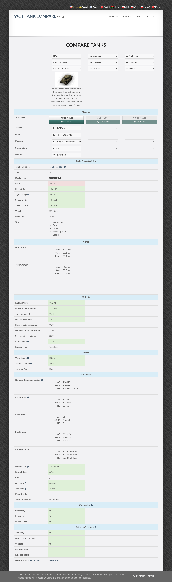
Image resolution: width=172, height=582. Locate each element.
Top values (66, 122)
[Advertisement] (86, 29)
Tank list (127, 16)
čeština (135, 7)
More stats (54, 560)
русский (145, 7)
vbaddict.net (34, 560)
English (74, 7)
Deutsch (83, 7)
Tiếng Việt (157, 7)
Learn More (138, 576)
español (105, 7)
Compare (113, 16)
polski (125, 7)
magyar (115, 7)
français (94, 7)
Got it (151, 576)
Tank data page (57, 166)
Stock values (66, 118)
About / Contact (146, 16)
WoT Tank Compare (39, 16)
